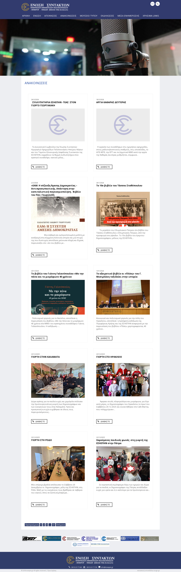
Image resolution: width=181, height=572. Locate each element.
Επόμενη (60, 524)
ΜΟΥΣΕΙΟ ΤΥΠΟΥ (89, 15)
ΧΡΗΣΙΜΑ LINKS (151, 15)
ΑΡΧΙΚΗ (25, 15)
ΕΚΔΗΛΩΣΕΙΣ (108, 15)
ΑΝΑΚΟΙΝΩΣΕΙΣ (69, 15)
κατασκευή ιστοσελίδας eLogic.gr (148, 570)
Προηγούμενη (32, 524)
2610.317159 (91, 567)
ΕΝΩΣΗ (37, 15)
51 (53, 524)
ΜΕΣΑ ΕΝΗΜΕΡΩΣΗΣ (129, 15)
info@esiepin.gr (107, 567)
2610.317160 (76, 567)
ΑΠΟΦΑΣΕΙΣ (51, 15)
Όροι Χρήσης (52, 570)
